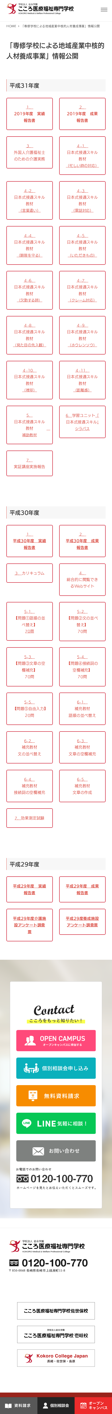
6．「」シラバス (82, 422)
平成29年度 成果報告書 (82, 889)
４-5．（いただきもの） (82, 245)
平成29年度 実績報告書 (29, 889)
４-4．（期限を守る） (30, 245)
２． (82, 534)
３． (30, 573)
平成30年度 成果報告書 (82, 544)
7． (29, 818)
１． (29, 534)
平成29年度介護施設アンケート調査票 (29, 925)
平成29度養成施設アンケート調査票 (82, 921)
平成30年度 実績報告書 (29, 544)
